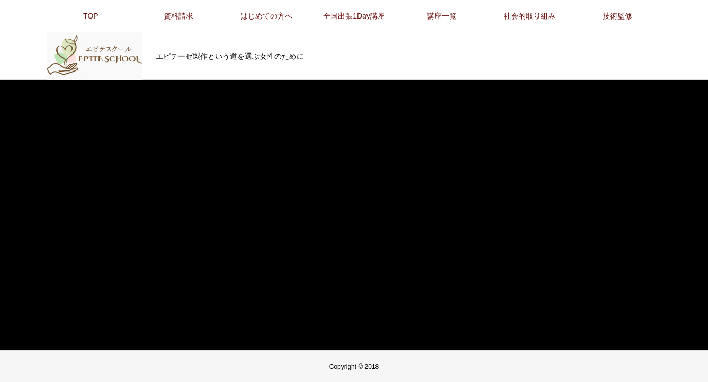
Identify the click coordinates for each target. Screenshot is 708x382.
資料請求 (178, 16)
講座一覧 (441, 16)
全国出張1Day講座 (354, 16)
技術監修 (617, 16)
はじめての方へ (266, 16)
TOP (90, 16)
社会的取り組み (529, 16)
